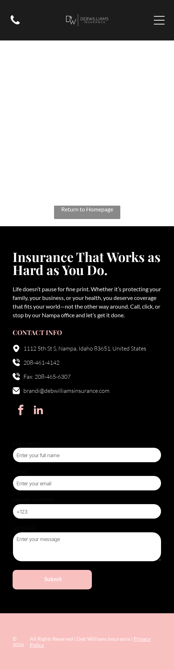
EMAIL (20, 472)
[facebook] (20, 411)
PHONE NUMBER (33, 500)
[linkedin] (38, 411)
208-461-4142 (41, 362)
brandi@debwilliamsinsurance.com (66, 390)
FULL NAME (27, 444)
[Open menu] (159, 20)
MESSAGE (24, 528)
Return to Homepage (87, 209)
